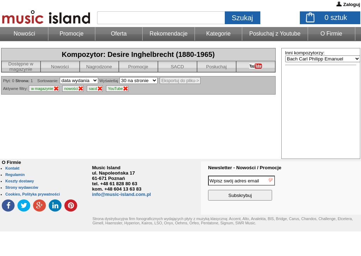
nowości (71, 88)
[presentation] (332, 189)
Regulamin (15, 174)
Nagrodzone (99, 66)
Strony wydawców (21, 187)
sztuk (336, 17)
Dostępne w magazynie (20, 66)
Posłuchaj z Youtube (275, 34)
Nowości (60, 66)
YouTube (115, 88)
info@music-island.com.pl (121, 194)
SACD (177, 66)
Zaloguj (351, 4)
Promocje (71, 34)
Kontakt (12, 168)
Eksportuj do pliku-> (180, 80)
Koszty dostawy (19, 181)
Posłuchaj (216, 66)
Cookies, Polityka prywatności (32, 194)
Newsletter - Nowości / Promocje (244, 167)
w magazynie (42, 88)
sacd (93, 88)
